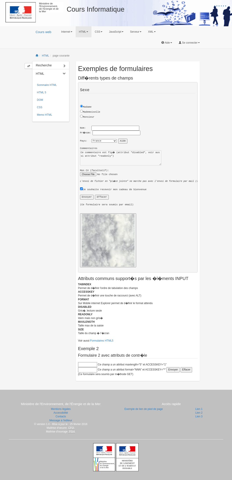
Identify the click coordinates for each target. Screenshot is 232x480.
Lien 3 (199, 416)
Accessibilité (61, 412)
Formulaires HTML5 (101, 340)
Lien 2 (199, 412)
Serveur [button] (135, 31)
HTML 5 (41, 92)
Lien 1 (199, 409)
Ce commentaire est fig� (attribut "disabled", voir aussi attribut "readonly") (120, 157)
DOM (40, 99)
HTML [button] (83, 31)
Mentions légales (61, 409)
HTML (45, 55)
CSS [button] (98, 31)
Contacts (60, 416)
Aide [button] (166, 42)
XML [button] (152, 31)
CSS (39, 107)
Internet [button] (66, 31)
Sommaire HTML (47, 85)
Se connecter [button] (189, 42)
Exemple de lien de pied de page (144, 409)
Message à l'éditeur (60, 420)
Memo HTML (44, 114)
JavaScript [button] (116, 31)
